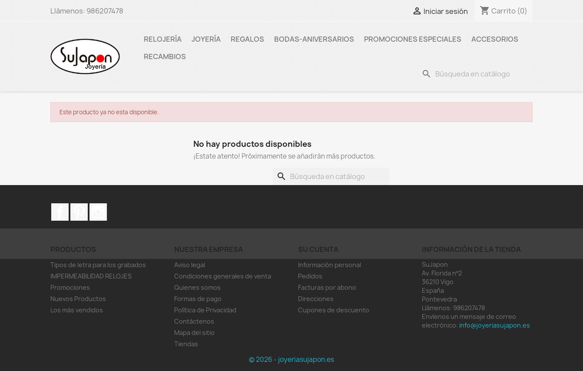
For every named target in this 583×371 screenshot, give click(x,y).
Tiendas (186, 344)
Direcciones (316, 299)
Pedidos (310, 276)
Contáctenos (194, 321)
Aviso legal (189, 265)
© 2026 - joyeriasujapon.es (291, 359)
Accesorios (494, 39)
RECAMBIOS (165, 56)
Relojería (163, 39)
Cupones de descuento (333, 310)
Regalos (247, 39)
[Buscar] (475, 74)
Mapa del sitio (194, 332)
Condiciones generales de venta (222, 276)
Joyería (206, 39)
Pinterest (79, 212)
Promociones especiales (412, 39)
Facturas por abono (327, 287)
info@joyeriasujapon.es (494, 325)
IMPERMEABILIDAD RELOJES (91, 276)
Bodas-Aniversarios (314, 39)
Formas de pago (198, 299)
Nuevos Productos (78, 299)
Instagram (98, 212)
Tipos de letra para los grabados (98, 265)
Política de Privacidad (205, 310)
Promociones (70, 287)
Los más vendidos (76, 310)
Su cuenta (318, 249)
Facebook (60, 212)
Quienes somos (197, 287)
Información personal (329, 265)
